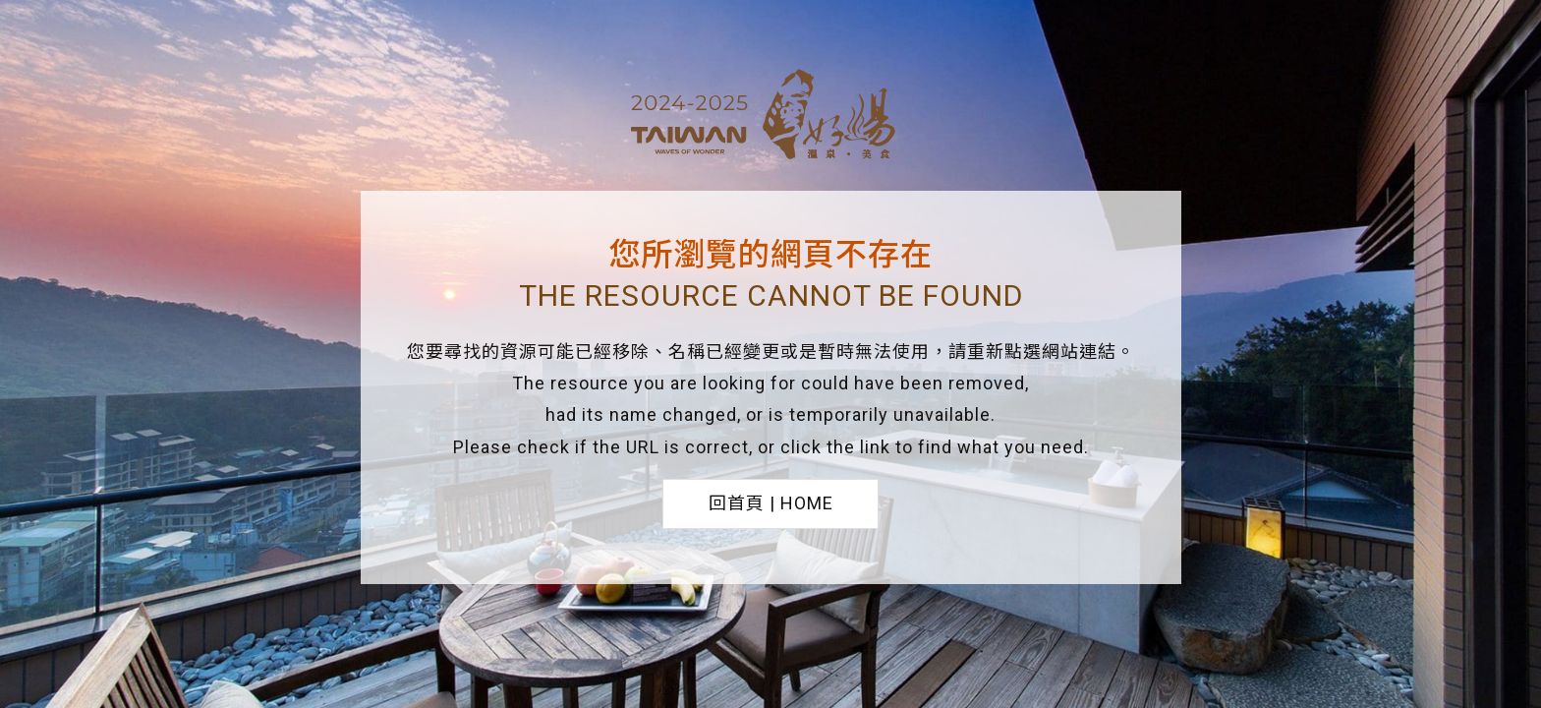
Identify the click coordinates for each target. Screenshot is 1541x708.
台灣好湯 (770, 117)
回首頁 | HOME (771, 503)
